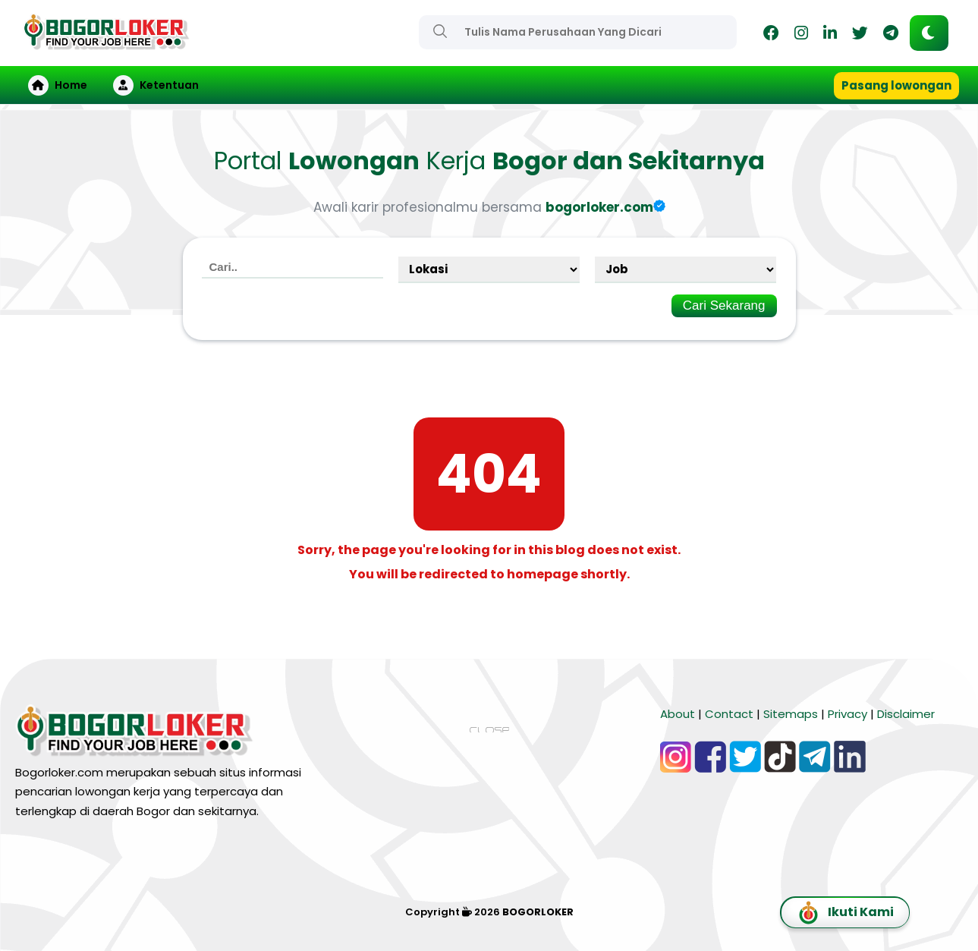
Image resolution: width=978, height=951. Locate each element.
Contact (729, 714)
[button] (929, 33)
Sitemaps (790, 714)
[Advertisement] (489, 844)
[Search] (440, 31)
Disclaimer (906, 714)
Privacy (847, 714)
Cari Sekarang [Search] (724, 305)
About (677, 714)
